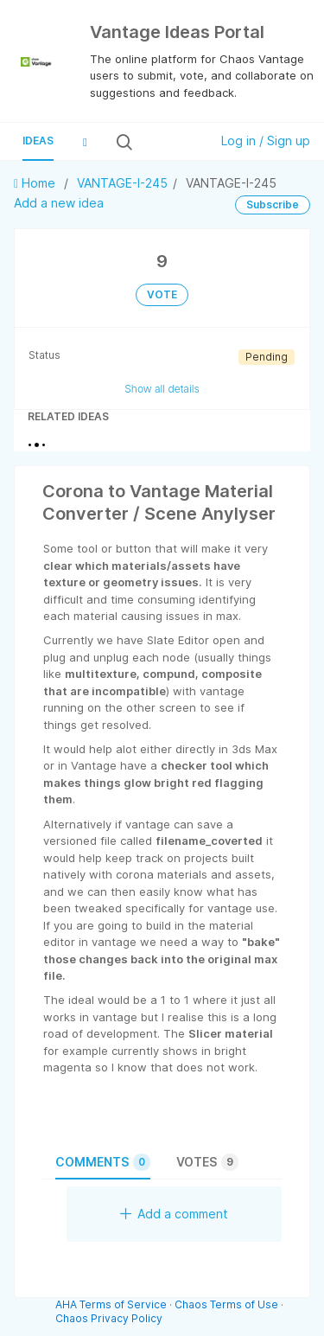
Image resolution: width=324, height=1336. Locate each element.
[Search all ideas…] (169, 141)
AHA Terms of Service (112, 1304)
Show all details (162, 388)
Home (36, 183)
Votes (207, 1162)
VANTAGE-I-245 (122, 183)
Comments (102, 1162)
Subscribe (272, 204)
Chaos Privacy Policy (108, 1318)
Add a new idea (59, 202)
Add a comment (174, 1213)
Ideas (38, 140)
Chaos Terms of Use (226, 1304)
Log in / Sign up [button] (265, 140)
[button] (85, 142)
